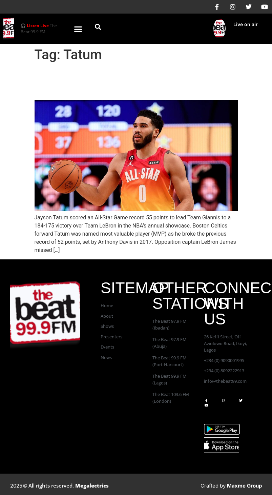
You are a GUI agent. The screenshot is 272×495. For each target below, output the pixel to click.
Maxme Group (244, 485)
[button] (78, 28)
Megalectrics (92, 485)
